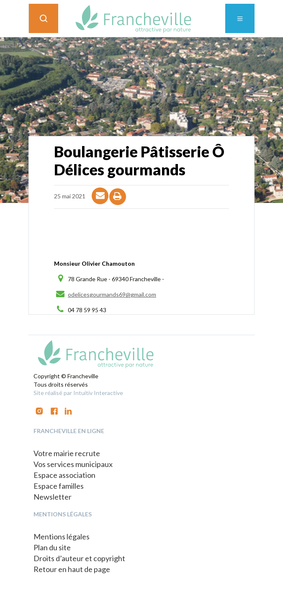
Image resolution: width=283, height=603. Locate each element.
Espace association (64, 475)
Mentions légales (61, 536)
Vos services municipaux (73, 464)
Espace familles (58, 485)
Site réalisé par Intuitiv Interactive (78, 392)
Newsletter (52, 496)
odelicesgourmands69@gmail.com (112, 294)
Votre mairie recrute (66, 453)
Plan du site (52, 547)
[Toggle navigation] (240, 18)
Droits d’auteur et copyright (79, 558)
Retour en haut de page (71, 569)
